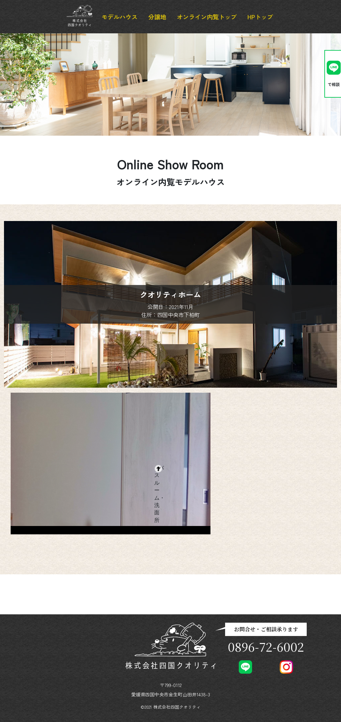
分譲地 (157, 16)
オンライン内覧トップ (207, 16)
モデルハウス (120, 16)
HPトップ (260, 16)
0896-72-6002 (266, 646)
